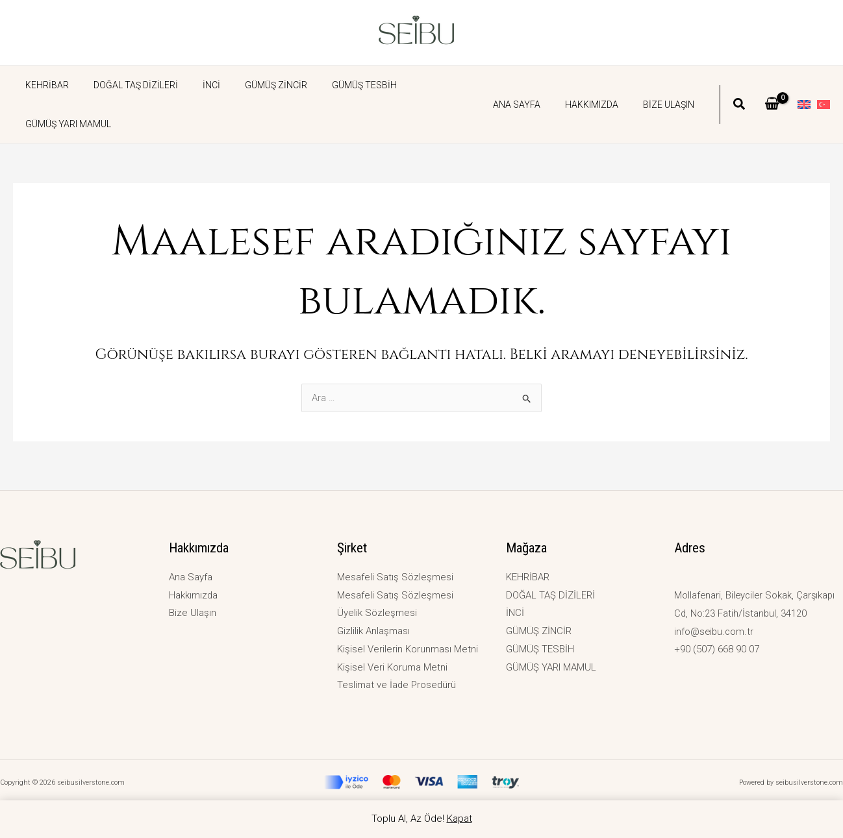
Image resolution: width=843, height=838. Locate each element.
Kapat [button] (459, 818)
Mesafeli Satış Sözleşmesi (395, 576)
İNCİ (195, 85)
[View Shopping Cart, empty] (772, 85)
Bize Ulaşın (672, 85)
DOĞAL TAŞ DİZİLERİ (126, 85)
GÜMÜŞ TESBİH (335, 85)
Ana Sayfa (533, 85)
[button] (739, 86)
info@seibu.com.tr (714, 631)
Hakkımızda (601, 85)
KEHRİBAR (44, 85)
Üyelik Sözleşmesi (377, 613)
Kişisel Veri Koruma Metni (392, 666)
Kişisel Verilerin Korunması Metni (407, 648)
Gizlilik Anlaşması (373, 631)
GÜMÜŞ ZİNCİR (253, 85)
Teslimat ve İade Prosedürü (397, 685)
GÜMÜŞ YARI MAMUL (429, 85)
